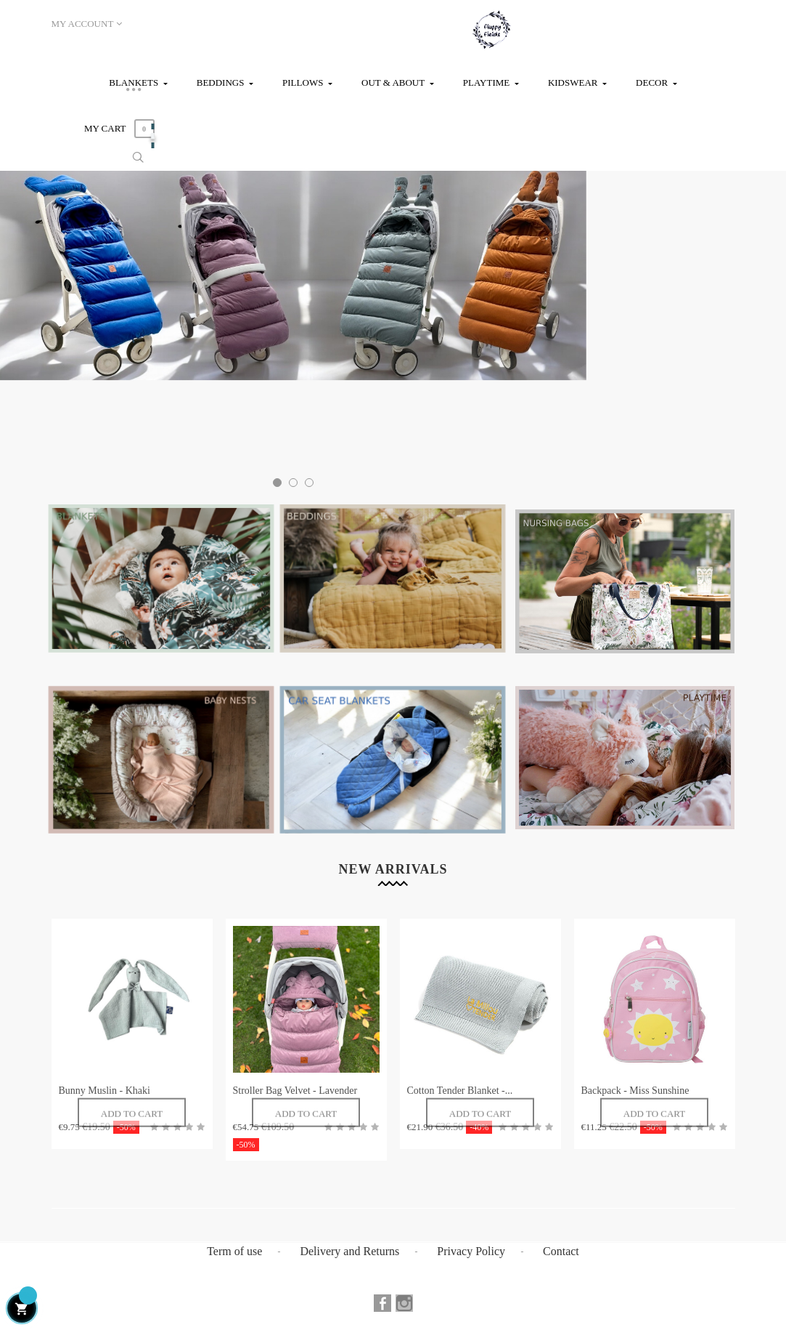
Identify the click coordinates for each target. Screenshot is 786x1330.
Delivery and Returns (349, 1251)
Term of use (234, 1251)
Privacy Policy (471, 1251)
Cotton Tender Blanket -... (460, 1090)
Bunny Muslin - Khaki (104, 1090)
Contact (561, 1251)
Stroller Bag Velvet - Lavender (295, 1090)
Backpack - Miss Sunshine (635, 1090)
